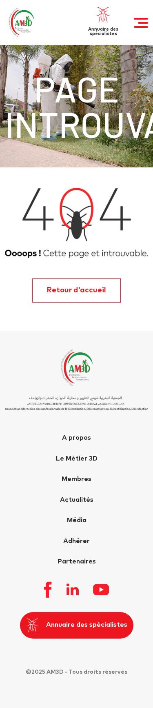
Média (76, 520)
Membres (76, 479)
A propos (76, 437)
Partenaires (77, 561)
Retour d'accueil (76, 290)
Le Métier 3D (77, 458)
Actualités (76, 499)
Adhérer (76, 541)
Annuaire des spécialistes (76, 625)
